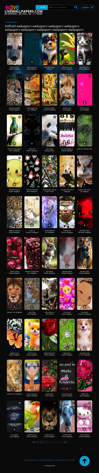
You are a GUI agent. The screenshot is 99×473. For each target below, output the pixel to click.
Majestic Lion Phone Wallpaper (49, 435)
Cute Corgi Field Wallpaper (32, 313)
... (61, 442)
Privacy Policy (59, 460)
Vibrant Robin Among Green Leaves (49, 190)
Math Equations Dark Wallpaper (32, 68)
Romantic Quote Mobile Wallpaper (67, 395)
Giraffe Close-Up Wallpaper (67, 109)
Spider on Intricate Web (84, 149)
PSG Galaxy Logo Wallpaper (14, 435)
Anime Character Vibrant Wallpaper (32, 395)
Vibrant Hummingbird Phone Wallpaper (14, 150)
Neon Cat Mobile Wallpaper (31, 150)
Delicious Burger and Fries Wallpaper (49, 109)
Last (65, 442)
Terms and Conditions (46, 460)
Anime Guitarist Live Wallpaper (49, 231)
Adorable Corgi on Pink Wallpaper (84, 354)
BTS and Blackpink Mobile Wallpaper (67, 150)
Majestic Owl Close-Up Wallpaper (84, 190)
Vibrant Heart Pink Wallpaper (84, 109)
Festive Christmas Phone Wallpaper (32, 190)
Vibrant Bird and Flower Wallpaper (67, 68)
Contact (26, 460)
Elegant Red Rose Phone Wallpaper (49, 354)
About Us (34, 460)
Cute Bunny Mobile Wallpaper (49, 272)
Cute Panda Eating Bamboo (49, 150)
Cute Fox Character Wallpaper (32, 231)
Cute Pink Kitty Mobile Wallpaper (84, 435)
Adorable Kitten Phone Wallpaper (84, 68)
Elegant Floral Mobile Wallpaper (14, 354)
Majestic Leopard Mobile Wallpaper (14, 231)
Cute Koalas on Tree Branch (49, 313)
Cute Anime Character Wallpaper (84, 313)
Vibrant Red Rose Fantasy (49, 395)
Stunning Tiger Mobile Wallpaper (84, 272)
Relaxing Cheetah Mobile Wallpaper (14, 109)
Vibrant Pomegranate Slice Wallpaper (32, 272)
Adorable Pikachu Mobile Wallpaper (14, 190)
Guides (72, 460)
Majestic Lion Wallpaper (14, 312)
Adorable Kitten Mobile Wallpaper (67, 272)
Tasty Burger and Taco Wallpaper (31, 109)
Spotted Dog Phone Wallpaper (67, 435)
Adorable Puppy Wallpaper (49, 68)
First (34, 442)
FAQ (67, 460)
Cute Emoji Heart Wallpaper (67, 313)
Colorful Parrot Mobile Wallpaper (31, 435)
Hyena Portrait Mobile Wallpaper (14, 68)
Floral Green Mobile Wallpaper (67, 354)
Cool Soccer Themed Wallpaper (67, 231)
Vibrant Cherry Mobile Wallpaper (14, 272)
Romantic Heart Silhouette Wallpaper (84, 231)
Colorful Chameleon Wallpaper (67, 190)
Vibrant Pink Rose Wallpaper (85, 395)
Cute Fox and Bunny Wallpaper (32, 354)
